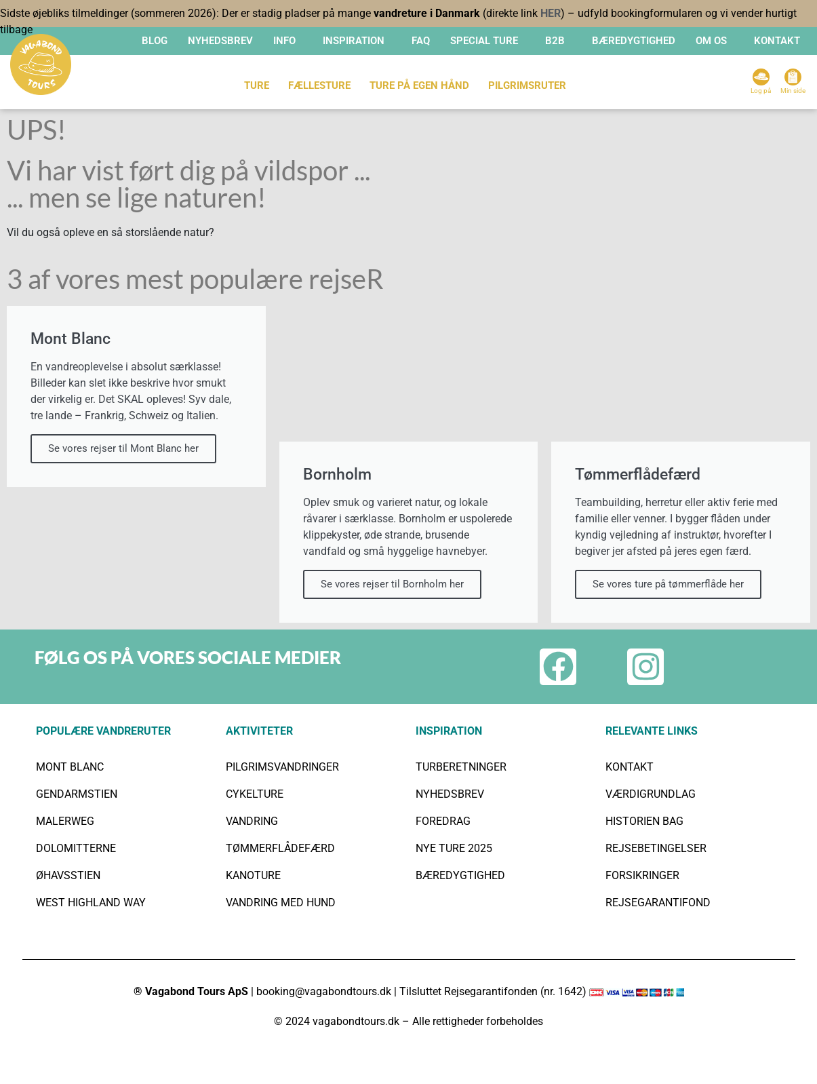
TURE (256, 85)
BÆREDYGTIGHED (633, 41)
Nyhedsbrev (220, 41)
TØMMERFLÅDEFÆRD (280, 848)
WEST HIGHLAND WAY (91, 902)
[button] (288, 41)
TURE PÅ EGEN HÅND (419, 85)
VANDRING (252, 821)
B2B (555, 41)
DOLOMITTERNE (76, 848)
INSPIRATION (353, 41)
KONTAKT (777, 41)
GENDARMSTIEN (76, 794)
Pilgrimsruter (527, 85)
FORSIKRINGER (642, 875)
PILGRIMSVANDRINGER (282, 766)
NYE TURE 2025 (454, 848)
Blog (154, 41)
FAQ (421, 41)
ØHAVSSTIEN (68, 875)
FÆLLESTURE (319, 85)
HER (550, 13)
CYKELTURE (254, 794)
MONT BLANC (70, 766)
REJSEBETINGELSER (655, 848)
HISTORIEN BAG (644, 821)
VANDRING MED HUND (281, 902)
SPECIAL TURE (484, 41)
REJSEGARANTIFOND (658, 902)
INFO (284, 41)
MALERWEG (65, 821)
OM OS (711, 41)
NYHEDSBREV (450, 794)
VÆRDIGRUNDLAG (650, 794)
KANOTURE (253, 875)
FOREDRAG (443, 821)
